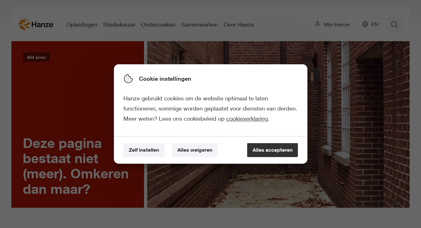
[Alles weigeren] (195, 150)
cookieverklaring (247, 118)
